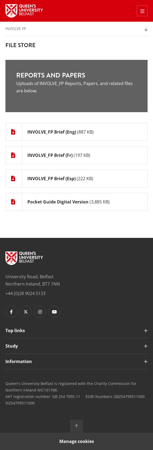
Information (18, 361)
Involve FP (15, 28)
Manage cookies (76, 441)
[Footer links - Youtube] (54, 312)
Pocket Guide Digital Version (58, 202)
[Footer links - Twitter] (26, 312)
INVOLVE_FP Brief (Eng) (51, 132)
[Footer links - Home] (24, 258)
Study (11, 346)
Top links (15, 331)
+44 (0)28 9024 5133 (25, 293)
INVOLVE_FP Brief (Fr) (50, 155)
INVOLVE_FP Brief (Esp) (51, 179)
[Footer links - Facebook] (11, 312)
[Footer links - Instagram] (40, 312)
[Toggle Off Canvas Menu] (142, 10)
